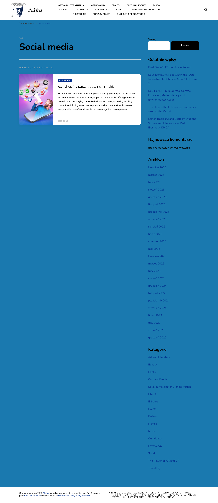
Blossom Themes (32, 495)
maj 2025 (154, 249)
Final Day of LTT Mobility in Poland (169, 67)
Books (152, 372)
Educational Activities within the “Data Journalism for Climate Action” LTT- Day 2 (172, 79)
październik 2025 (158, 212)
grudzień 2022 (157, 337)
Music (151, 431)
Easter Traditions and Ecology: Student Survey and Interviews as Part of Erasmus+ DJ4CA (172, 123)
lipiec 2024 (155, 315)
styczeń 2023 (156, 330)
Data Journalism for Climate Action (169, 387)
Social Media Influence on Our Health (86, 87)
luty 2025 (154, 271)
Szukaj (152, 39)
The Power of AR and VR (145, 9)
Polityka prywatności (80, 495)
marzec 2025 (156, 263)
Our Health (81, 9)
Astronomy (98, 5)
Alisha (35, 10)
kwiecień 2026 (157, 167)
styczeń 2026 (156, 189)
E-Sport (63, 9)
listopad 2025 (156, 204)
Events (152, 409)
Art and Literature (69, 5)
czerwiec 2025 (157, 241)
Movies (152, 424)
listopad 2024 (156, 293)
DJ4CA (156, 5)
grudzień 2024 (157, 286)
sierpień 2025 (156, 226)
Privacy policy (101, 14)
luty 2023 (154, 323)
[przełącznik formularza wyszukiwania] (205, 9)
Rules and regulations (131, 14)
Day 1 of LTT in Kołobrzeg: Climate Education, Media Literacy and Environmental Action (169, 95)
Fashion (152, 416)
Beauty (116, 5)
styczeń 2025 (156, 278)
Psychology (102, 9)
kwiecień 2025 (157, 256)
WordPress (63, 495)
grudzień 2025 (157, 197)
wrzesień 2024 (157, 308)
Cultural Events (136, 5)
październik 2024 (158, 300)
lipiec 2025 (155, 234)
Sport (120, 9)
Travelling (79, 14)
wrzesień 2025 (157, 219)
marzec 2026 (156, 175)
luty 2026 (154, 182)
